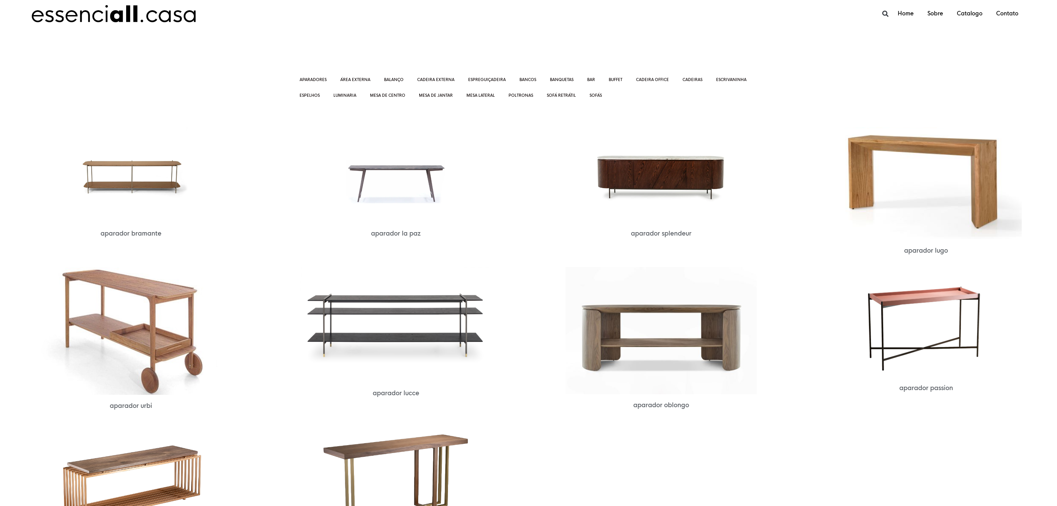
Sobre (935, 13)
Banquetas (561, 79)
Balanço (394, 79)
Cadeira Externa (435, 79)
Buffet (615, 79)
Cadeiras (692, 79)
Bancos (527, 79)
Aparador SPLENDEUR (661, 233)
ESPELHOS (310, 95)
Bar (591, 79)
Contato (1007, 13)
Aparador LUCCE (396, 393)
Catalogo (969, 13)
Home (906, 13)
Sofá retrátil (561, 95)
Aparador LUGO (926, 250)
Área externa (355, 79)
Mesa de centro (387, 95)
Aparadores (313, 79)
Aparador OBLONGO (661, 405)
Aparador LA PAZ (396, 233)
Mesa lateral (480, 95)
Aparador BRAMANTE (131, 233)
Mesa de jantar (436, 95)
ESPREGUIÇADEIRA (487, 79)
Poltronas (520, 95)
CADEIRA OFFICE (652, 79)
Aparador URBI (131, 406)
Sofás (596, 95)
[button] (885, 13)
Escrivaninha (731, 79)
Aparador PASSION (926, 388)
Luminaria (344, 95)
